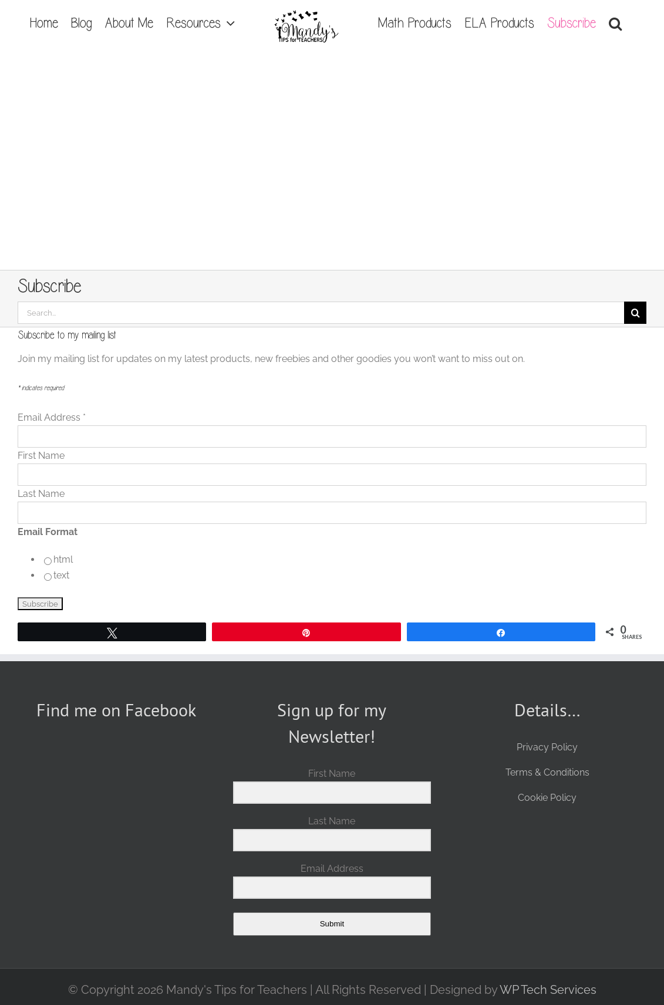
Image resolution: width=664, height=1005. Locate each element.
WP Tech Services (548, 990)
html (63, 559)
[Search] (635, 313)
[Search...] (321, 313)
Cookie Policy (547, 797)
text (61, 575)
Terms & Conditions (547, 772)
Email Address (52, 417)
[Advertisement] (332, 182)
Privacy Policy (547, 747)
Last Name (41, 493)
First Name (41, 455)
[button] (615, 23)
